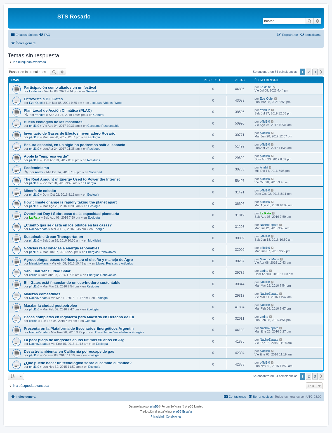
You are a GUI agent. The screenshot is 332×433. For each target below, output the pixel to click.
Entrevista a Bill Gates (43, 99)
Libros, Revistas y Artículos (114, 263)
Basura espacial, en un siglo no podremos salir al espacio (74, 145)
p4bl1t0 (34, 125)
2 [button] (309, 71)
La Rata (34, 217)
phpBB (154, 406)
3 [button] (315, 71)
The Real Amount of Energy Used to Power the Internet (72, 179)
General (91, 91)
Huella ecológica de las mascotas (53, 122)
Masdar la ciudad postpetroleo (50, 305)
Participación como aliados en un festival (60, 87)
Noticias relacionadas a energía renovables (61, 248)
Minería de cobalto (40, 191)
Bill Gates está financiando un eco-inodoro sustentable (72, 282)
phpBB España (182, 411)
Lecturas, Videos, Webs (106, 102)
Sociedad (95, 172)
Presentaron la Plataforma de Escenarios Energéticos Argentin (79, 328)
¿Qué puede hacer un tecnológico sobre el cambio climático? (77, 363)
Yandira (40, 114)
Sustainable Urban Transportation (53, 237)
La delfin (35, 91)
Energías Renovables (101, 252)
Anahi (39, 172)
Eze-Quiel (36, 102)
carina (33, 275)
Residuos (94, 148)
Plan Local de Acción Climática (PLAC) (58, 110)
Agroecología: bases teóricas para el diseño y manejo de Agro (78, 260)
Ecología (94, 137)
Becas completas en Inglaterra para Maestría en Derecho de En (79, 317)
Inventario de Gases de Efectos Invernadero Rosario (70, 133)
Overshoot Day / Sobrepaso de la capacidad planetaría (71, 214)
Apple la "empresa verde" (46, 156)
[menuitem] (44, 34)
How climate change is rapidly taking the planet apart (70, 202)
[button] (321, 72)
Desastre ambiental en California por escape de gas (69, 351)
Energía (90, 183)
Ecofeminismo (36, 168)
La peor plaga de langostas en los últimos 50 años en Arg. (75, 340)
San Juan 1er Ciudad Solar (47, 271)
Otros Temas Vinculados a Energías (119, 332)
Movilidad (94, 240)
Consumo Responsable (103, 125)
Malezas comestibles (42, 294)
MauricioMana (38, 263)
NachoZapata (38, 229)
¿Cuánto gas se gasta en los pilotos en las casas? (68, 225)
